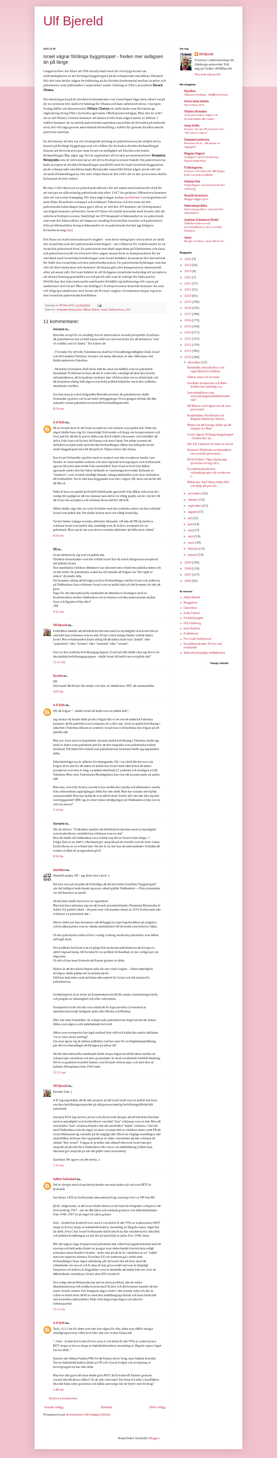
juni (190, 524)
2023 (188, 277)
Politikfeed (191, 633)
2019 (188, 302)
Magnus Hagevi (194, 153)
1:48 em (58, 1389)
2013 (188, 338)
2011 (188, 350)
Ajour (188, 237)
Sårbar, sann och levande (203, 377)
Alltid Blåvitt (192, 597)
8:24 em (58, 408)
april (191, 536)
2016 (188, 320)
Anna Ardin (191, 125)
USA (128, 309)
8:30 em (58, 535)
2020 (188, 295)
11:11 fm (59, 1309)
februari (193, 548)
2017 (188, 314)
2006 (188, 581)
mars (191, 542)
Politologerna (193, 167)
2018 (188, 308)
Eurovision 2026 (194, 105)
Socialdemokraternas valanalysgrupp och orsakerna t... (208, 473)
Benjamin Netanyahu (69, 309)
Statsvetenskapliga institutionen (204, 652)
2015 (188, 326)
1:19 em (58, 1165)
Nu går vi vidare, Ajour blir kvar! (204, 241)
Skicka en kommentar (63, 1398)
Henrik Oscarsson (196, 195)
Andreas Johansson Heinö (201, 219)
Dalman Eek (192, 181)
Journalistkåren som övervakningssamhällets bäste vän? (208, 396)
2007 (188, 574)
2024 (188, 271)
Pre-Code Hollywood (197, 638)
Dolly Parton (192, 613)
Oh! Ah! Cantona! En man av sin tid (210, 444)
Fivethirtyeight (193, 618)
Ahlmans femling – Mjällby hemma (206, 94)
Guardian (59, 870)
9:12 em (58, 611)
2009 (188, 562)
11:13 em (59, 662)
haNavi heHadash (64, 1179)
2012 (188, 344)
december (194, 362)
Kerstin (58, 675)
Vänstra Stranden (195, 111)
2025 (188, 265)
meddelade (132, 197)
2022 (188, 283)
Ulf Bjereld (73, 21)
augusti (193, 511)
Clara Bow (190, 607)
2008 (188, 568)
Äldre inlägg (157, 1407)
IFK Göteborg (192, 623)
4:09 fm (58, 691)
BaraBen (190, 91)
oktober (193, 499)
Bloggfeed (190, 602)
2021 (188, 289)
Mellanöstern (116, 309)
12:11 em (59, 1072)
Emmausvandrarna (196, 139)
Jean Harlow (192, 628)
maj (190, 530)
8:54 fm (58, 856)
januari (193, 554)
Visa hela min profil (207, 74)
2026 (188, 259)
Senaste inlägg (53, 1407)
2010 (188, 357)
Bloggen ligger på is (196, 199)
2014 (188, 332)
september (195, 505)
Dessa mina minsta (196, 101)
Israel (104, 309)
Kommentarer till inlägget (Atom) (88, 1414)
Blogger (154, 1438)
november (195, 493)
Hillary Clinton (91, 309)
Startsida (106, 1407)
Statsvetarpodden (195, 205)
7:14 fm (58, 810)
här (68, 230)
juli (190, 518)
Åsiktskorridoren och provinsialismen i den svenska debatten (203, 227)
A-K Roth (59, 422)
